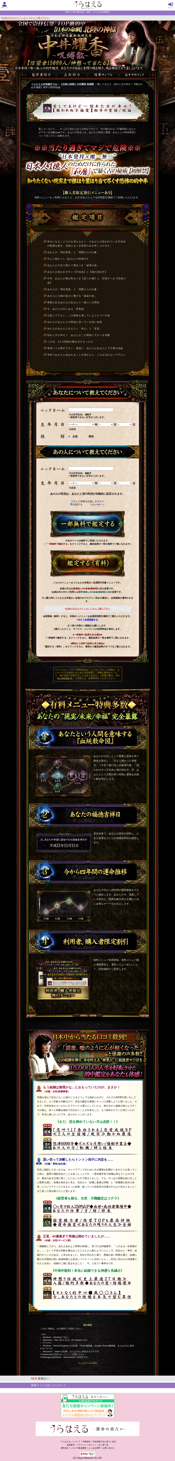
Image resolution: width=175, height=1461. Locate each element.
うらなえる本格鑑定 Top (44, 84)
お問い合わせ (108, 1448)
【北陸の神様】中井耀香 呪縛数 (77, 84)
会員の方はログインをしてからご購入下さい (25, 18)
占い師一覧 (103, 1445)
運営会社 (65, 1448)
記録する (76, 504)
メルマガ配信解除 (78, 1448)
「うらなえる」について (69, 1441)
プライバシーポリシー (86, 1445)
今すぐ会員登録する (87, 619)
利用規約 (86, 1441)
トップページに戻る (87, 1362)
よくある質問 (94, 1448)
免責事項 (70, 1445)
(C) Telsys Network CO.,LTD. (87, 1458)
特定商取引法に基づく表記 (104, 1441)
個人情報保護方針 (65, 678)
